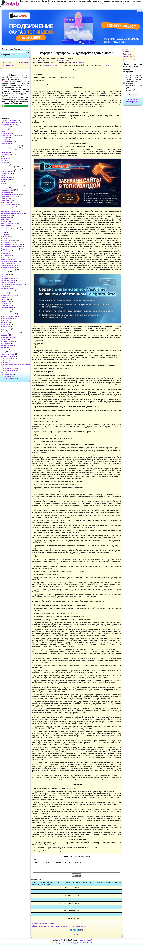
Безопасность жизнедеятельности (12, 135)
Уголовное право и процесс (9, 333)
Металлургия (5, 253)
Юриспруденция (6, 374)
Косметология (5, 209)
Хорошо (66, 862)
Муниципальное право (8, 259)
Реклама (3, 293)
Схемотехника (5, 312)
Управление (4, 335)
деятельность (24, 62)
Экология (4, 360)
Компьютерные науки (7, 207)
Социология (4, 301)
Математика (4, 238)
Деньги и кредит (6, 173)
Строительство (5, 310)
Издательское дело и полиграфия (11, 186)
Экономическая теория (8, 370)
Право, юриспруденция (8, 278)
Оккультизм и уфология (8, 267)
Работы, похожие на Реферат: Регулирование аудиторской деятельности (59, 926)
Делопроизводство (7, 171)
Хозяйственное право (7, 354)
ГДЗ (2, 156)
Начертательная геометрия (9, 265)
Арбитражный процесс (8, 125)
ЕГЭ (2, 175)
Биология (4, 139)
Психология (4, 286)
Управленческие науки (8, 337)
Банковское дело (6, 133)
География (4, 158)
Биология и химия (6, 141)
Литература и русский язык (9, 230)
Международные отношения (10, 249)
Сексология (4, 299)
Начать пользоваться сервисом (16, 106)
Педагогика (4, 272)
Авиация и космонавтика (8, 120)
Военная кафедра (6, 154)
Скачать (109, 65)
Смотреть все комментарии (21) (43, 923)
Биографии (4, 137)
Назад (76, 934)
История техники (6, 200)
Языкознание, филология (9, 378)
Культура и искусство (7, 223)
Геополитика (5, 165)
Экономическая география (9, 368)
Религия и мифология (8, 295)
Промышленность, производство (11, 284)
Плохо (47, 862)
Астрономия (4, 131)
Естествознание (6, 177)
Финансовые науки (7, 345)
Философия (4, 343)
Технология (4, 322)
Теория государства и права (10, 316)
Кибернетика (5, 202)
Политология (5, 274)
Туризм (3, 331)
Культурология (5, 225)
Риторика (4, 297)
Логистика (4, 234)
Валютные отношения (8, 150)
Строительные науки (7, 308)
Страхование (5, 305)
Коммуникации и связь (8, 204)
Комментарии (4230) (132, 102)
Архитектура (5, 127)
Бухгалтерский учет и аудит (9, 148)
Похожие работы (78, 63)
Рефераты (127, 54)
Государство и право (7, 167)
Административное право (9, 122)
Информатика (5, 192)
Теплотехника (5, 320)
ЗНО (2, 181)
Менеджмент (5, 251)
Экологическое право (7, 358)
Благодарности (129, 56)
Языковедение (5, 376)
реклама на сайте (87, 940)
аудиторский (6, 62)
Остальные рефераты (8, 270)
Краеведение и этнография (9, 211)
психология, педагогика (8, 289)
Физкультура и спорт (7, 341)
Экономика (4, 362)
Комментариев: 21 (52, 65)
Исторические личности (8, 196)
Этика (2, 372)
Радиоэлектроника (7, 291)
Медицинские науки (7, 242)
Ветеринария (5, 152)
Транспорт (4, 326)
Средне (57, 862)
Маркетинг (4, 236)
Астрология (4, 129)
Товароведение (6, 324)
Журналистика (5, 179)
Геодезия (3, 160)
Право (3, 276)
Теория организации (7, 318)
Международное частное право (11, 246)
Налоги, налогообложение (9, 261)
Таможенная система (7, 314)
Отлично (77, 862)
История (3, 198)
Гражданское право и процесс (10, 169)
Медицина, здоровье (7, 240)
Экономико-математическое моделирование (15, 364)
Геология (3, 162)
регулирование (7, 65)
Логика (3, 232)
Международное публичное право (12, 244)
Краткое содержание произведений (12, 213)
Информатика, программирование (12, 194)
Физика (3, 339)
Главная (126, 51)
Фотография (4, 350)
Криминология (5, 217)
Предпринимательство (8, 280)
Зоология (3, 183)
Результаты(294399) (133, 99)
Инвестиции (4, 188)
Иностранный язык (7, 190)
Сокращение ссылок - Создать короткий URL (71, 943)
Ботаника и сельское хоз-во (9, 146)
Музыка (3, 257)
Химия (3, 352)
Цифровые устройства (8, 356)
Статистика (4, 303)
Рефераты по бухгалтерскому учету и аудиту (55, 60)
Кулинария (4, 221)
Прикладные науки (7, 282)
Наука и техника (6, 263)
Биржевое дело (6, 144)
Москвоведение (6, 255)
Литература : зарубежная (9, 228)
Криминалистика (6, 215)
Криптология (5, 219)
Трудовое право (6, 329)
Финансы (3, 347)
